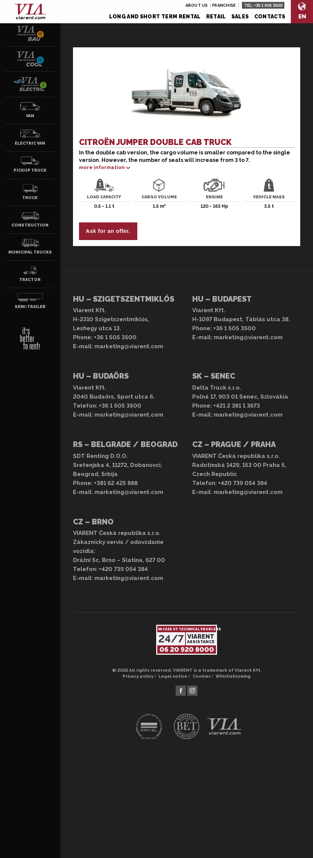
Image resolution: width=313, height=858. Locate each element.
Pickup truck (30, 164)
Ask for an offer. (108, 231)
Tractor (30, 274)
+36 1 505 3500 (268, 5)
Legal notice (172, 676)
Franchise (224, 5)
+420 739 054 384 (242, 483)
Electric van (30, 137)
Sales (240, 17)
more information (102, 167)
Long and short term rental (155, 17)
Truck (30, 192)
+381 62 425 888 (116, 483)
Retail (216, 17)
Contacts (270, 17)
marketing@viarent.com (128, 346)
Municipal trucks (30, 246)
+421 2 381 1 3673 (236, 405)
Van (30, 110)
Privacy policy (138, 676)
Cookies (202, 676)
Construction (30, 219)
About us (196, 5)
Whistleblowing (233, 676)
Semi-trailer (30, 301)
